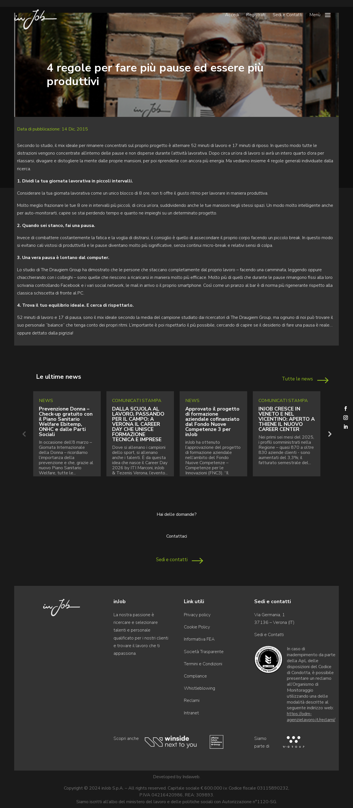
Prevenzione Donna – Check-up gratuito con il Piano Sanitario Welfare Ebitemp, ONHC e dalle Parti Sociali (66, 421)
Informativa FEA (199, 639)
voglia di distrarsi (132, 238)
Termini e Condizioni (203, 664)
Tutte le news (297, 379)
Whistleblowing (199, 688)
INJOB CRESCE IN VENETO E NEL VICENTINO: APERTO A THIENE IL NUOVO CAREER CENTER (287, 419)
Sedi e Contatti (287, 15)
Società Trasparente (204, 652)
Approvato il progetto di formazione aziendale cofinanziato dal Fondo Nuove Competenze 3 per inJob (212, 421)
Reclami (191, 700)
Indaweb (190, 777)
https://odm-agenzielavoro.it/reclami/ (311, 717)
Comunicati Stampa (136, 400)
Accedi (232, 15)
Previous (24, 434)
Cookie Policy (197, 627)
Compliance (195, 676)
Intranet (191, 713)
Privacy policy (197, 615)
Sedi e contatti (172, 559)
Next (329, 434)
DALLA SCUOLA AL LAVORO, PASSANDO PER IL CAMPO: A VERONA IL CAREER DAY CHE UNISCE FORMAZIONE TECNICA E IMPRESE (138, 424)
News (46, 400)
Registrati (255, 15)
